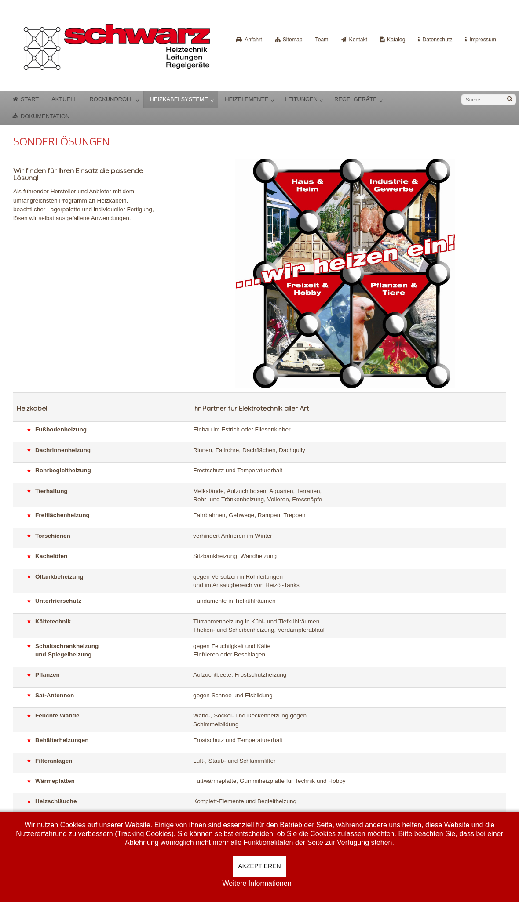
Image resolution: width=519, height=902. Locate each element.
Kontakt (358, 39)
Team (322, 39)
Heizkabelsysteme (179, 99)
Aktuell (64, 99)
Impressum (482, 39)
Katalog (396, 39)
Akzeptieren (259, 865)
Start (30, 99)
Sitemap (293, 39)
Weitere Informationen (256, 883)
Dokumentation (45, 116)
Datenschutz (437, 39)
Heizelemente (246, 99)
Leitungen (301, 99)
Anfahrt (253, 39)
